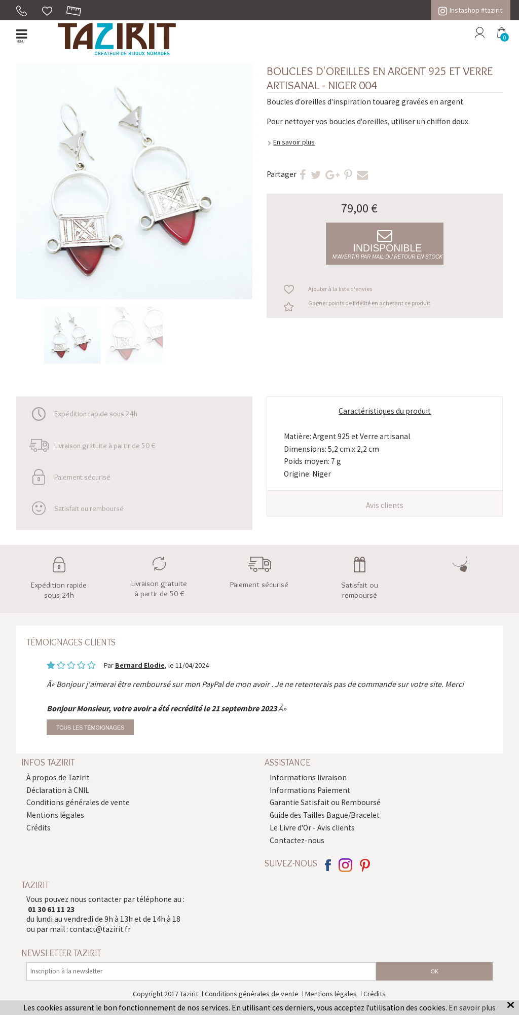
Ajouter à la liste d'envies (340, 289)
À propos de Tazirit (58, 777)
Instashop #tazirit (470, 10)
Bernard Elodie (140, 665)
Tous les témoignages (90, 727)
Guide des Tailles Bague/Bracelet (325, 815)
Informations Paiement (310, 790)
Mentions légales (55, 815)
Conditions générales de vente (78, 802)
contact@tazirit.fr (100, 929)
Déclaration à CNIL (57, 790)
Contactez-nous (297, 840)
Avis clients (384, 505)
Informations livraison (308, 777)
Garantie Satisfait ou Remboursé (325, 802)
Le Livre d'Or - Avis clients (312, 827)
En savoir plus (294, 142)
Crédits (38, 827)
